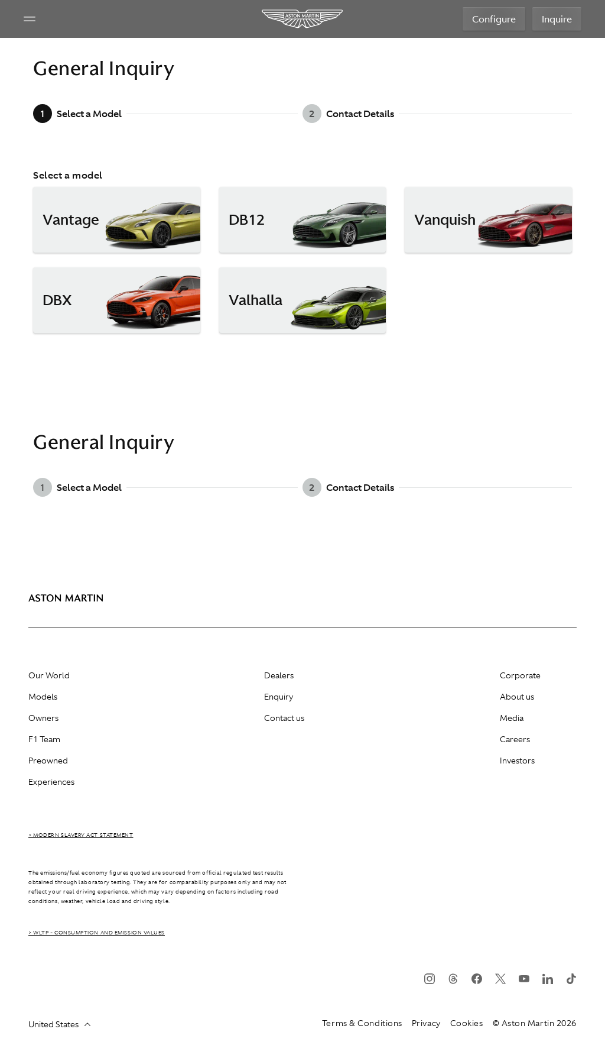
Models (42, 696)
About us (517, 696)
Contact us (284, 718)
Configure (494, 18)
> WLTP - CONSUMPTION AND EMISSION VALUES (96, 932)
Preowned (48, 760)
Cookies (466, 1023)
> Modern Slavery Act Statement (81, 835)
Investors (517, 760)
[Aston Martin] (303, 19)
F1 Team (44, 739)
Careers (515, 739)
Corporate (520, 675)
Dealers (279, 675)
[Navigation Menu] (29, 19)
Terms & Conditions (362, 1023)
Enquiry (278, 696)
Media (511, 718)
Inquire (557, 18)
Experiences (51, 781)
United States (59, 1024)
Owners (43, 718)
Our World (49, 675)
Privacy (426, 1023)
